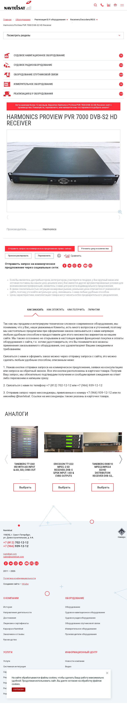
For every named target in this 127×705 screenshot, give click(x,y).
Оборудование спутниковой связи (82, 623)
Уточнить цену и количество (95, 248)
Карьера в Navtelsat (13, 629)
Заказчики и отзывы (13, 634)
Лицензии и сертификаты (16, 623)
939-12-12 (15, 546)
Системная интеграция (14, 666)
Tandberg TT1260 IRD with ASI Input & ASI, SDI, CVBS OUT (24, 467)
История (7, 607)
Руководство (10, 639)
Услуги (7, 652)
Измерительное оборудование (80, 629)
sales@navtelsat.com (13, 556)
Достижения (9, 618)
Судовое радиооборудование (80, 618)
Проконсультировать (18, 256)
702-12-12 (15, 542)
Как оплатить (55, 309)
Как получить (76, 309)
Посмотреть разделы (18, 35)
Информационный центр (81, 652)
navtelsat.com (10, 554)
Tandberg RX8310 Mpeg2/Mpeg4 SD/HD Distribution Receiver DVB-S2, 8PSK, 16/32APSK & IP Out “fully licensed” (102, 474)
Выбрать (25, 487)
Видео (68, 666)
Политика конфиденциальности (19, 578)
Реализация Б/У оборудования (51, 19)
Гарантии (94, 309)
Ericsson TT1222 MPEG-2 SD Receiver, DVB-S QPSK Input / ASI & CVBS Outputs (63, 470)
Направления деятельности (17, 612)
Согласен (18, 689)
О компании (11, 598)
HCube (25, 584)
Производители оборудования (81, 634)
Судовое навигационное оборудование (85, 612)
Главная (7, 19)
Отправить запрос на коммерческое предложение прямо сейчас (39, 248)
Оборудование (23, 19)
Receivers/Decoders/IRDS (84, 19)
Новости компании (74, 661)
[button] (120, 459)
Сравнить (72, 256)
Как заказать (35, 309)
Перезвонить (44, 256)
